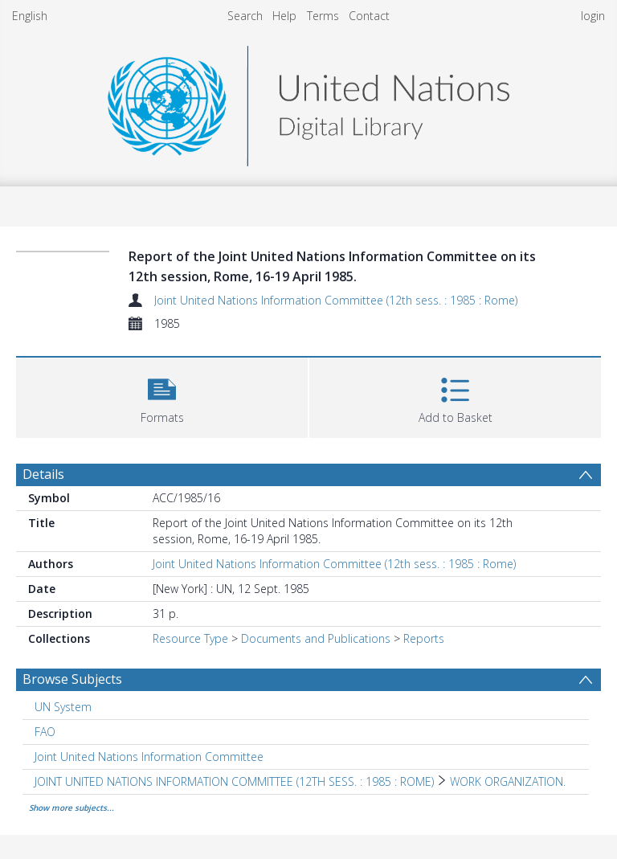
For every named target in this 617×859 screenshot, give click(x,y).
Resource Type (190, 638)
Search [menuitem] (245, 15)
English (29, 15)
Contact (369, 15)
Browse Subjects (72, 679)
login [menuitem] (593, 15)
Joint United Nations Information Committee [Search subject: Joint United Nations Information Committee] (149, 756)
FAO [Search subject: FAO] (45, 731)
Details (43, 474)
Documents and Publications (315, 638)
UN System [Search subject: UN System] (63, 706)
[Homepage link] (308, 102)
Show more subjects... (71, 807)
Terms (323, 15)
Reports (423, 638)
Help (284, 15)
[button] (162, 396)
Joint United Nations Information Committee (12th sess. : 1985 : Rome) (335, 300)
